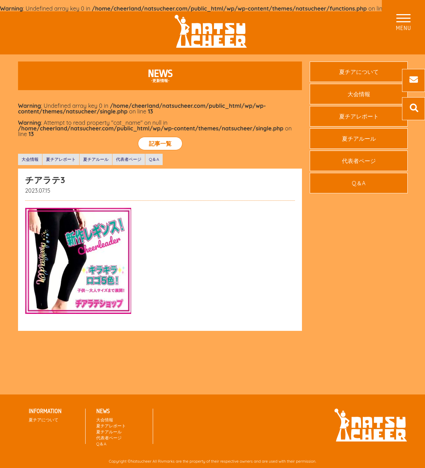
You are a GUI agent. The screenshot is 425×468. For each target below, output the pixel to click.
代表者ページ (128, 159)
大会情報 (30, 159)
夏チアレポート (61, 159)
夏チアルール (96, 159)
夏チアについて (359, 71)
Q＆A (154, 159)
